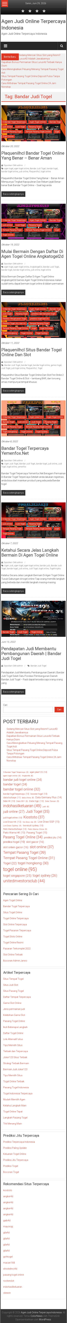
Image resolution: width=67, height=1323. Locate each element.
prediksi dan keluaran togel (43, 314)
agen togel (8, 168)
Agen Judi (8, 565)
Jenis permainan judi (14, 1009)
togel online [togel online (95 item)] (20, 869)
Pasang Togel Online (14, 1021)
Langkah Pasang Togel (15, 1117)
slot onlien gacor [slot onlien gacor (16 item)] (15, 847)
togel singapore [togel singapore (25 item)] (17, 875)
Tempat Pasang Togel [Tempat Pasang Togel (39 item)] (24, 852)
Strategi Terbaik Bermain (16, 1063)
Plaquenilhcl (34, 171)
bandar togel (52, 168)
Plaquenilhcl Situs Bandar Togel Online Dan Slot (31, 352)
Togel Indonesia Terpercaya (17, 1093)
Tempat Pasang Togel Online (38, 132)
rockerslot (8, 1280)
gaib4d (6, 1220)
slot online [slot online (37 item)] (42, 847)
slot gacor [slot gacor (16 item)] (35, 842)
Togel (40, 368)
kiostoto (7, 1190)
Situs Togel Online (12, 912)
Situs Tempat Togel (13, 979)
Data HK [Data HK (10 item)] (9, 801)
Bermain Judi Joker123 (15, 1069)
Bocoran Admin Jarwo (15, 960)
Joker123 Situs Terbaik (15, 1057)
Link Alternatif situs (13, 1039)
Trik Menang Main (12, 1123)
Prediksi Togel (10, 1166)
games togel (56, 365)
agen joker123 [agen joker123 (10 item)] (38, 772)
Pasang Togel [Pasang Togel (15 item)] (37, 833)
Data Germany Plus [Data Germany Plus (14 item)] (48, 797)
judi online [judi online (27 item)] (14, 811)
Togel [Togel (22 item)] (10, 863)
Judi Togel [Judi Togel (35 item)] (38, 811)
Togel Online (8, 136)
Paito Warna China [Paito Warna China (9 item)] (37, 829)
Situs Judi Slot (10, 985)
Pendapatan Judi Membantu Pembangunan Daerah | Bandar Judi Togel (31, 653)
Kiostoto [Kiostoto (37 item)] (34, 817)
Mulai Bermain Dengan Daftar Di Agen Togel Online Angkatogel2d (32, 254)
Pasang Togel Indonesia (16, 1087)
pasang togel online (13, 1274)
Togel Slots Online (12, 936)
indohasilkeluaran (12, 1286)
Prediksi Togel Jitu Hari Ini (14, 323)
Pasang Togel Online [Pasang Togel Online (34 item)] (23, 837)
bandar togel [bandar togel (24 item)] (15, 784)
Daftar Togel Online (13, 1033)
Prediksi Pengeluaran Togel (14, 318)
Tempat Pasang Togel (12, 132)
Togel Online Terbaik (13, 1081)
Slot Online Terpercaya (15, 924)
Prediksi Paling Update (15, 1148)
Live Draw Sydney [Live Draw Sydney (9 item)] (12, 825)
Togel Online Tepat (13, 1111)
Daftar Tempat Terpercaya (17, 997)
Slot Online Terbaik (13, 954)
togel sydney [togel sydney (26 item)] (45, 875)
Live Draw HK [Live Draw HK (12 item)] (12, 821)
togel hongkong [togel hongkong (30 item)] (33, 863)
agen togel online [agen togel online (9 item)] (12, 775)
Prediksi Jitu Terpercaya (15, 1160)
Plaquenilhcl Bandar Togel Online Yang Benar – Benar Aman (32, 155)
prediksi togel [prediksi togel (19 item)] (14, 842)
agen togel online (21, 168)
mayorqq (8, 1226)
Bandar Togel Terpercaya (16, 906)
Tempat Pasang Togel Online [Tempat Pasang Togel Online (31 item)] (29, 858)
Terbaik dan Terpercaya (15, 1051)
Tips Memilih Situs (13, 1045)
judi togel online (18, 368)
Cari (5, 705)
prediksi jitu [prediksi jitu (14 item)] (52, 837)
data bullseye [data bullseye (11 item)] (12, 797)
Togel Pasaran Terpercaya (17, 930)
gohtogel (8, 1256)
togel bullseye (46, 328)
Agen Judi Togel (11, 464)
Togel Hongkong (10, 333)
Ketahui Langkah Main (14, 1105)
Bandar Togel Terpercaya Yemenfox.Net (25, 451)
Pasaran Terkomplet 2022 (17, 948)
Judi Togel (20, 127)
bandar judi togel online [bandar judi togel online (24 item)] (22, 779)
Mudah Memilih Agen (14, 1099)
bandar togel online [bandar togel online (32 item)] (21, 789)
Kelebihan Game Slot (14, 1015)
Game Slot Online (12, 1003)
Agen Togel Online (38, 122)
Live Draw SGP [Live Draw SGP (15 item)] (48, 822)
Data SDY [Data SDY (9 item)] (22, 801)
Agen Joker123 (36, 417)
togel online (46, 171)
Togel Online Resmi (13, 942)
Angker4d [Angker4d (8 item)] (27, 776)
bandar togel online (9, 171)
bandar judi (45, 565)
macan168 (9, 1262)
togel (57, 132)
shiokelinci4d (10, 1268)
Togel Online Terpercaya (16, 918)
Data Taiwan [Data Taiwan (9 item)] (52, 801)
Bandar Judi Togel (38, 168)
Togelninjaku (55, 568)
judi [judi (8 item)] (46, 806)
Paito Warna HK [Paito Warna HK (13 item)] (14, 832)
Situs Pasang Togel (13, 991)
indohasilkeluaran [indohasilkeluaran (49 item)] (22, 806)
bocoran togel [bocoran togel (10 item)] (39, 793)
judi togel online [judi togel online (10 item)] (12, 817)
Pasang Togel (35, 127)
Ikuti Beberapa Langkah (15, 1027)
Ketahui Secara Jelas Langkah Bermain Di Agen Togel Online (30, 553)
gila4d (6, 1232)
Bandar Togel (55, 122)
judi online (7, 127)
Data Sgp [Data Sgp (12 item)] (36, 801)
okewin (7, 1293)
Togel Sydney (42, 333)
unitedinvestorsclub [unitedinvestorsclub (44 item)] (24, 881)
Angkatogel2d (36, 267)
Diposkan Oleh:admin (13, 165)
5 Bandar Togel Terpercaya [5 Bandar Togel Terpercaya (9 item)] (16, 772)
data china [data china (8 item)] (28, 797)
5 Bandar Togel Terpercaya (14, 122)
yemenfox (22, 467)
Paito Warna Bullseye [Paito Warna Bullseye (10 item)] (15, 829)
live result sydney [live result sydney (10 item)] (33, 825)
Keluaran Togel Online (14, 1154)
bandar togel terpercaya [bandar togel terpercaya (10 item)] (16, 793)
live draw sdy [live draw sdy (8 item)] (29, 822)
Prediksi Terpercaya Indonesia (19, 1142)
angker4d (8, 1196)
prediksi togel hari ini (39, 318)
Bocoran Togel (11, 1172)
